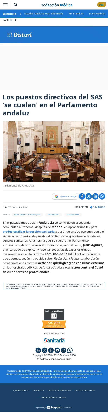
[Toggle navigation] (5, 5)
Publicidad (37, 391)
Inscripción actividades (54, 399)
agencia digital (41, 408)
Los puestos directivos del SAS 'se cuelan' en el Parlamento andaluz (53, 105)
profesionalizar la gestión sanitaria (29, 232)
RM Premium (75, 13)
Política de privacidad (59, 391)
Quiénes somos (20, 391)
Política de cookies (85, 391)
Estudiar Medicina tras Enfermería (43, 13)
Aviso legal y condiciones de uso (54, 359)
